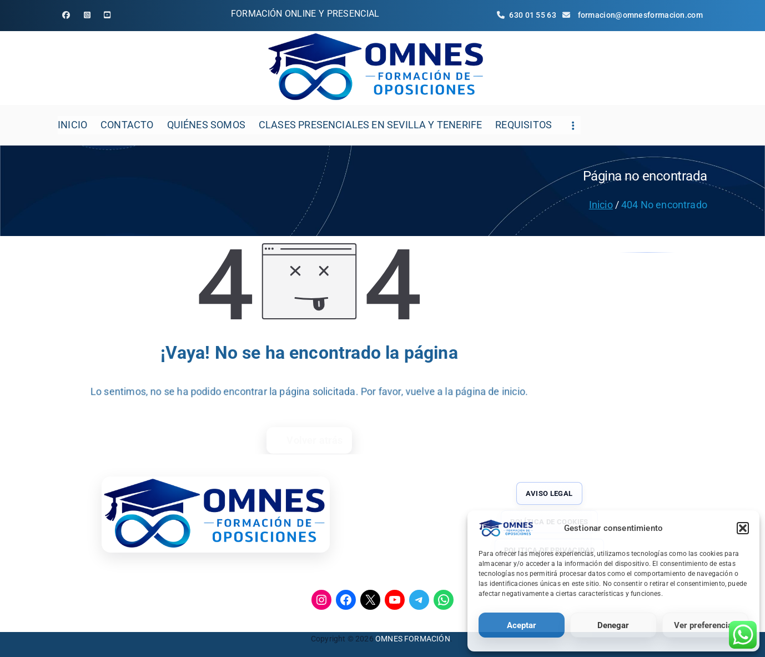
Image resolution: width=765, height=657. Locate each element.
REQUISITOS (523, 125)
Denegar (613, 625)
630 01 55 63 (527, 15)
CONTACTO (126, 125)
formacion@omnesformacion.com (640, 15)
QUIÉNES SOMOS (206, 125)
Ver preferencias (705, 625)
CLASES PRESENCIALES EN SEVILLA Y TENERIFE (370, 125)
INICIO (72, 125)
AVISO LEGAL (549, 493)
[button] (742, 528)
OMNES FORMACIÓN (412, 638)
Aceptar (521, 625)
